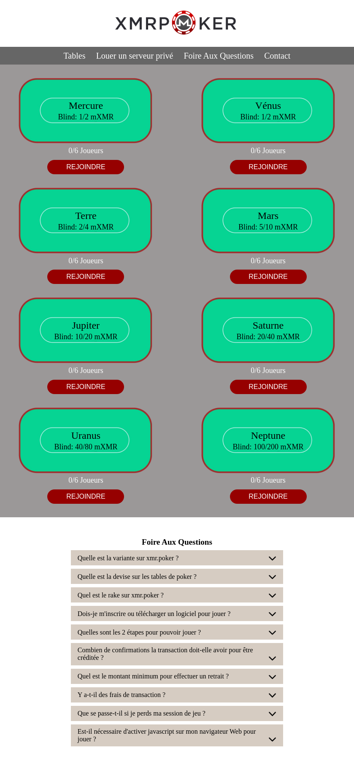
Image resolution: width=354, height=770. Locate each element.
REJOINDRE (85, 166)
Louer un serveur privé (134, 55)
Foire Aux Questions (219, 55)
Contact (277, 55)
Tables (75, 55)
